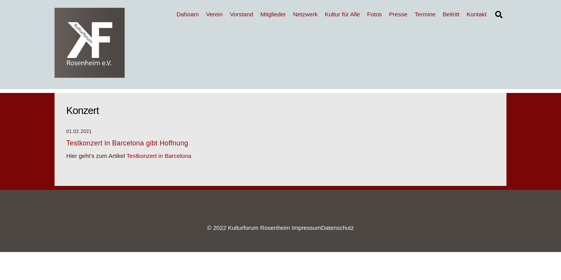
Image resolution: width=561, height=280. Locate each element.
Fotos (374, 14)
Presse (398, 14)
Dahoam (187, 14)
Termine (425, 14)
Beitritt (451, 14)
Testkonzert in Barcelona (159, 155)
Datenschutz (337, 227)
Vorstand (241, 14)
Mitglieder (273, 14)
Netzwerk (305, 14)
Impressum (306, 227)
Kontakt (476, 14)
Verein (214, 14)
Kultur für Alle (342, 14)
